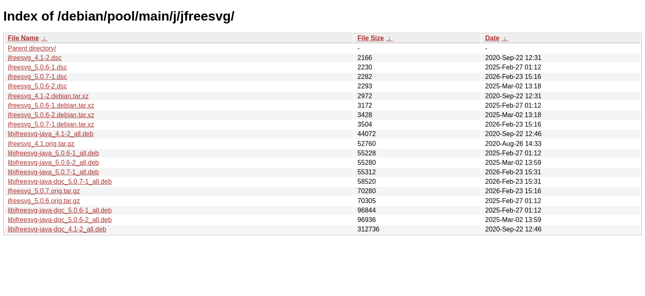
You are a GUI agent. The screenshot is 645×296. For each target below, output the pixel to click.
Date (492, 38)
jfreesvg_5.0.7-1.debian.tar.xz (51, 124)
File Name (23, 38)
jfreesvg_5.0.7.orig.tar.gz (44, 190)
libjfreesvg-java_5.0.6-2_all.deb (53, 162)
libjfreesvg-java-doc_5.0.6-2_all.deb (60, 219)
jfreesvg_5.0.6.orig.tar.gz (44, 200)
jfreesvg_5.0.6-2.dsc (37, 86)
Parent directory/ (32, 48)
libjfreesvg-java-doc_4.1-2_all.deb (57, 229)
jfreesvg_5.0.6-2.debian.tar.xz (51, 114)
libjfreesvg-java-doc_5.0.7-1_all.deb (60, 181)
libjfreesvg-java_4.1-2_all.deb (50, 133)
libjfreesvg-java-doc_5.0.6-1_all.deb (60, 210)
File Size (370, 38)
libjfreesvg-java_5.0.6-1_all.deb (53, 153)
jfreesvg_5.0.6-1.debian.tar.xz (51, 105)
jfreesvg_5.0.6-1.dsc (37, 67)
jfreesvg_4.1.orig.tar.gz (41, 143)
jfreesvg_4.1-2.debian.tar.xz (48, 95)
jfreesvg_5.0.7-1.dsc (37, 76)
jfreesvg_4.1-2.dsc (35, 57)
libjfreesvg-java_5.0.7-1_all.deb (53, 172)
